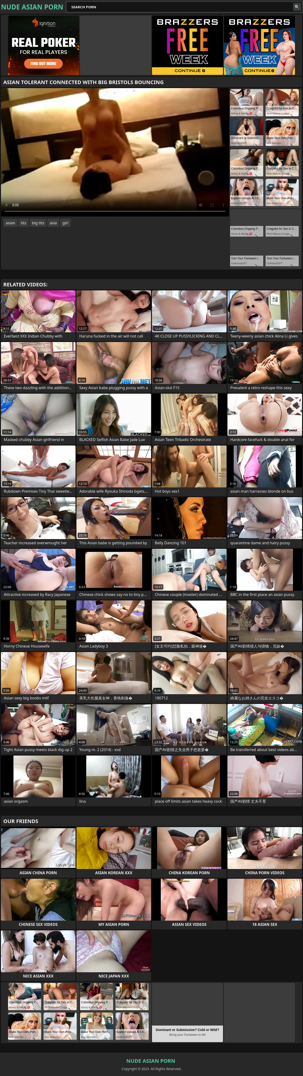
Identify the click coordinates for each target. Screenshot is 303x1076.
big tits (38, 222)
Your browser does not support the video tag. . (115, 152)
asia (53, 222)
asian (10, 222)
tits (23, 222)
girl (65, 222)
